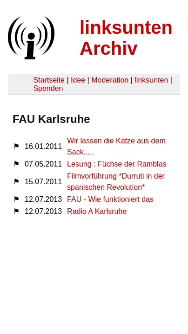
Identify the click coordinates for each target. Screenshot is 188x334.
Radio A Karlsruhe (97, 211)
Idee (78, 80)
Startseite (49, 80)
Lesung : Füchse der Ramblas (116, 164)
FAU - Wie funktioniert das (110, 199)
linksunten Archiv (126, 37)
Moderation (109, 80)
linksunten (151, 80)
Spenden (48, 88)
